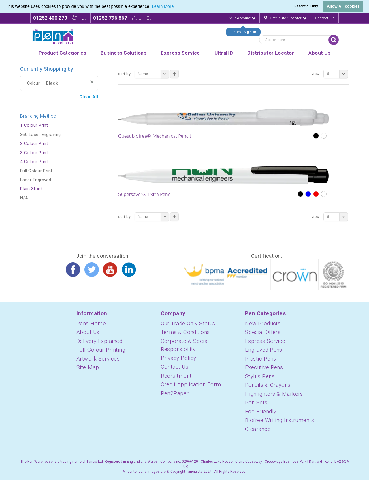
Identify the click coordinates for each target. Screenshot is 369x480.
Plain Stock (31, 188)
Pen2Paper (175, 393)
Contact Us (325, 18)
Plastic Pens (260, 358)
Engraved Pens (263, 349)
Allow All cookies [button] (343, 6)
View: (316, 74)
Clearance (257, 429)
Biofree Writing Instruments (279, 420)
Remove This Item (91, 81)
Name (153, 74)
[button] (176, 7)
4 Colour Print (34, 161)
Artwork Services (98, 358)
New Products (262, 323)
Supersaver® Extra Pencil (145, 194)
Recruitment (176, 375)
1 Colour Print (34, 125)
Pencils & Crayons (268, 385)
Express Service (265, 341)
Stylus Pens (259, 376)
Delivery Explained (99, 341)
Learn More (163, 6)
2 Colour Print (34, 143)
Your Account (241, 18)
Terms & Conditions (185, 332)
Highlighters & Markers (274, 394)
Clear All (88, 96)
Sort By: (125, 74)
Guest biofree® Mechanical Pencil (154, 136)
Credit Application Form (191, 384)
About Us (87, 332)
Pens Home (91, 323)
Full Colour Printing (100, 349)
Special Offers (262, 332)
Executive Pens (264, 367)
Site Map (87, 367)
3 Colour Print (34, 152)
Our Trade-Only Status (188, 323)
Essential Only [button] (306, 6)
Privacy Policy (178, 358)
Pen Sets (256, 402)
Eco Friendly (260, 411)
